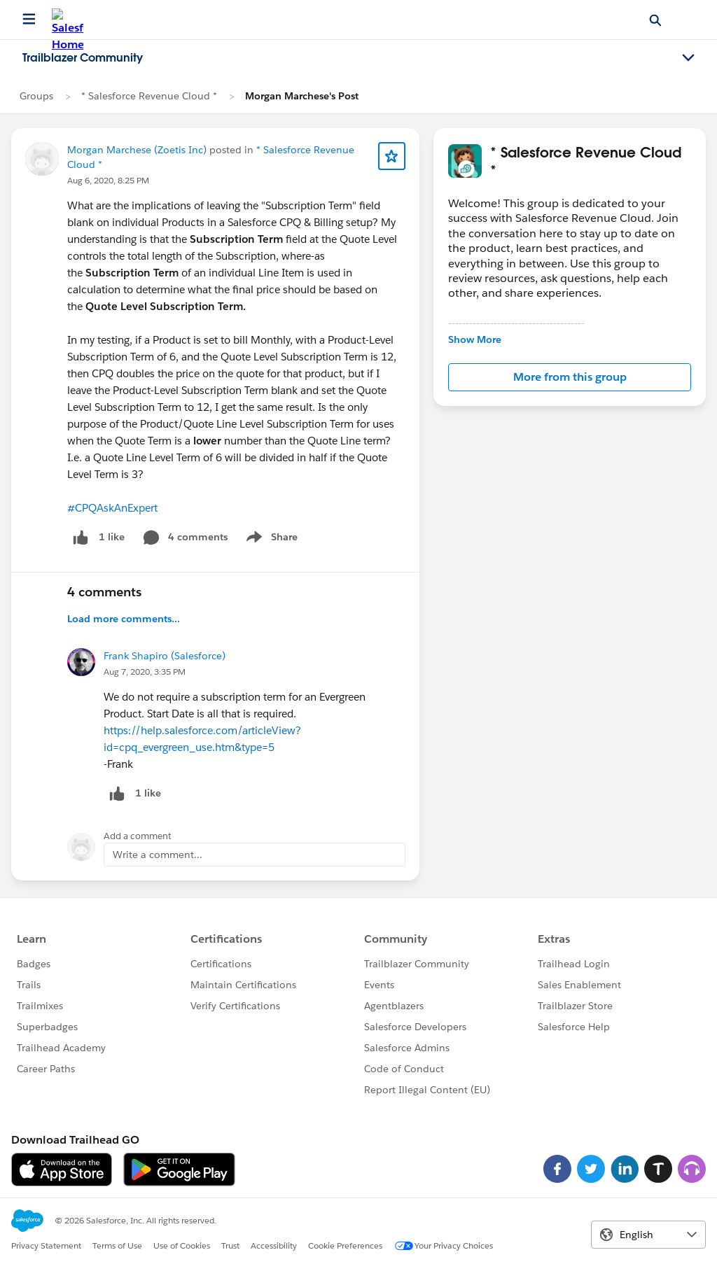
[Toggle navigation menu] (688, 58)
